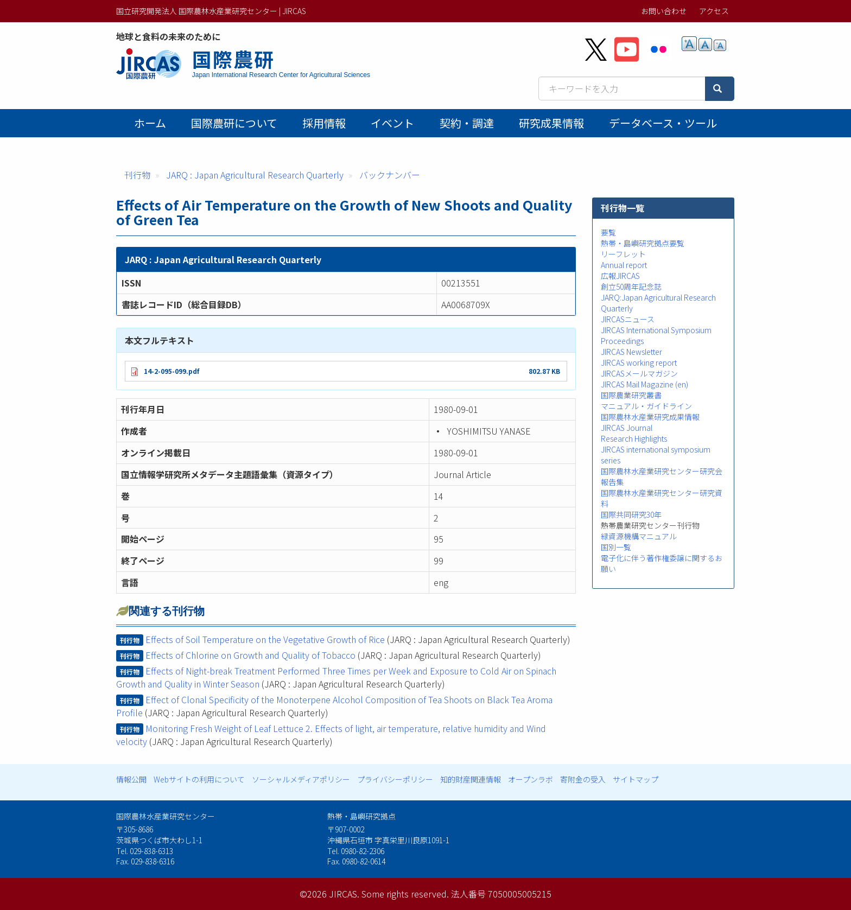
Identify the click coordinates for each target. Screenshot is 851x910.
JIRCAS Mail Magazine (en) (644, 384)
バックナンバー (389, 174)
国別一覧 (616, 547)
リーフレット (623, 254)
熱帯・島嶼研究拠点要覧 (642, 243)
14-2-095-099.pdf (171, 371)
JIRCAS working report (639, 362)
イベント (392, 123)
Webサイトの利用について (199, 779)
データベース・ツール (663, 123)
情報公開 (131, 779)
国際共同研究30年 (631, 514)
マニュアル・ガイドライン (646, 405)
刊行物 (137, 174)
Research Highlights (634, 438)
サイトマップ (635, 779)
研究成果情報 (551, 123)
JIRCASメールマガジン (639, 373)
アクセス (714, 10)
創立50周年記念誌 (631, 286)
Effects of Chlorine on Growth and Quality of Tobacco (250, 654)
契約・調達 (467, 123)
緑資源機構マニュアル (639, 536)
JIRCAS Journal (626, 427)
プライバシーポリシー (395, 779)
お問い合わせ (664, 10)
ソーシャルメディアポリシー (301, 779)
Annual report (624, 264)
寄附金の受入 (583, 779)
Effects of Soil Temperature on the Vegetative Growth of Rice (265, 639)
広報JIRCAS (620, 275)
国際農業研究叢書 (631, 395)
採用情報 (324, 123)
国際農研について (234, 123)
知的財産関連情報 (470, 779)
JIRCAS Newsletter (631, 351)
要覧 (608, 232)
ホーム (150, 123)
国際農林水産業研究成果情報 (650, 416)
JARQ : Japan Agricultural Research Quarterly (255, 174)
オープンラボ (530, 779)
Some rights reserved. (405, 893)
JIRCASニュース (628, 319)
